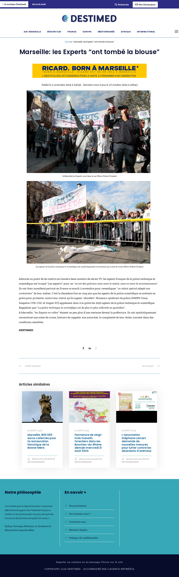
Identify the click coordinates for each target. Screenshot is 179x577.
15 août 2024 (129, 430)
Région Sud (54, 31)
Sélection (37, 459)
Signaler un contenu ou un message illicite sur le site (89, 562)
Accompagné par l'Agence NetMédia (108, 569)
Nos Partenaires (145, 4)
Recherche (122, 4)
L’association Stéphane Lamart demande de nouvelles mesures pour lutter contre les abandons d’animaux (136, 443)
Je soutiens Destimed (14, 4)
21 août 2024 (82, 430)
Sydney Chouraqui (14, 526)
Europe (87, 31)
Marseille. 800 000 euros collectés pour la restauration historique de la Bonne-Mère (41, 441)
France (72, 31)
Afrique (126, 31)
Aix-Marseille (32, 31)
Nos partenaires (78, 505)
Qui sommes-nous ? (79, 513)
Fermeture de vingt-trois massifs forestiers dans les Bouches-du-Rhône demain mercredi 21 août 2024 (89, 443)
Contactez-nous (77, 521)
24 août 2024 (34, 430)
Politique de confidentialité (83, 537)
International (146, 31)
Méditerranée (106, 31)
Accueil (68, 41)
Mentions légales (78, 529)
